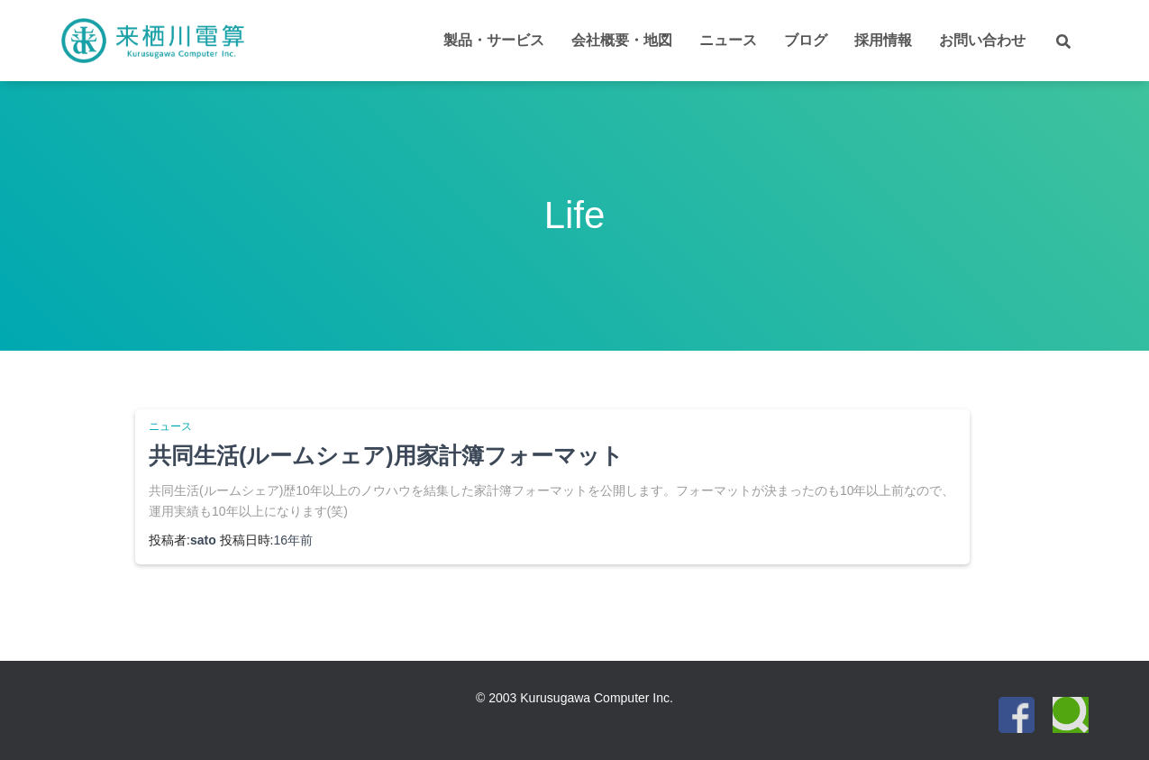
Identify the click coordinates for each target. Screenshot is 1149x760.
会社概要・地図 (621, 40)
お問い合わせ (982, 40)
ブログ (805, 40)
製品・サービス (493, 40)
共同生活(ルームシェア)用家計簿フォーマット (386, 455)
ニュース (728, 40)
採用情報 (883, 40)
